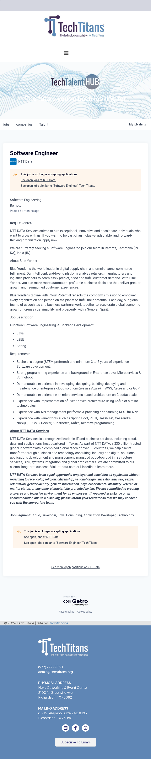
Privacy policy (66, 611)
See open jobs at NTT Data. (38, 180)
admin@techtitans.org (55, 671)
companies (24, 124)
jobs (6, 124)
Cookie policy (84, 611)
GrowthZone (58, 623)
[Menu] (66, 53)
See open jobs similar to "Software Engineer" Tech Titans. (58, 185)
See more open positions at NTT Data (75, 567)
